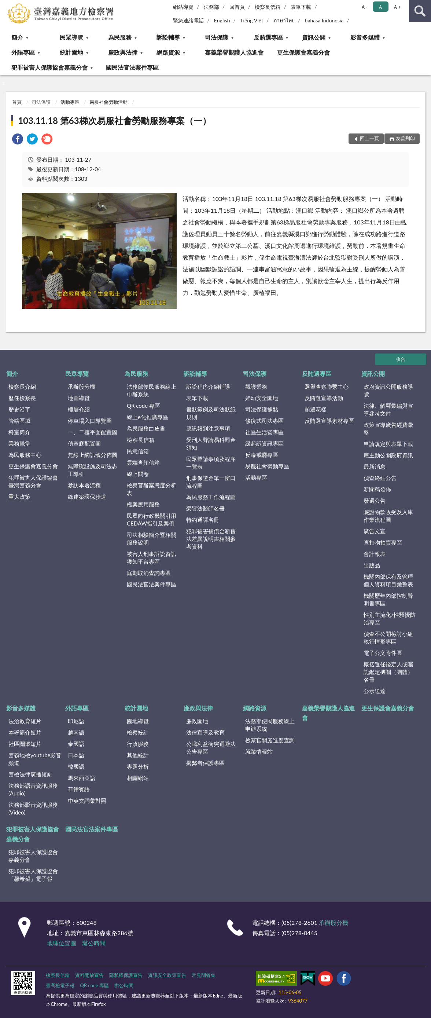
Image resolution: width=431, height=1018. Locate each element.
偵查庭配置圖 (84, 443)
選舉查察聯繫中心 (327, 386)
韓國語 (76, 766)
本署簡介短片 (24, 732)
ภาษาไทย (284, 20)
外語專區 (23, 52)
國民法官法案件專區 (132, 67)
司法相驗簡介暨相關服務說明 (151, 538)
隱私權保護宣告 (126, 975)
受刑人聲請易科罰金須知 (211, 443)
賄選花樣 (316, 409)
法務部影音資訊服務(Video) (33, 808)
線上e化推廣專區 (147, 417)
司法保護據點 (261, 409)
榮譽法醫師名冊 (205, 508)
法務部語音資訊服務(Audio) (33, 789)
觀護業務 (256, 386)
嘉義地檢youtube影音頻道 (34, 759)
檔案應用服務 (143, 504)
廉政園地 (197, 721)
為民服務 (120, 37)
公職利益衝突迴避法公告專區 (211, 747)
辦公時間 (94, 943)
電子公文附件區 (383, 652)
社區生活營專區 (264, 432)
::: (6, 5)
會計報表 (375, 553)
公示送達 (375, 691)
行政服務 (138, 743)
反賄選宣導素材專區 (329, 420)
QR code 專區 (143, 405)
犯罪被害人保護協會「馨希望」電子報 (33, 875)
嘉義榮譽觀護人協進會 (234, 52)
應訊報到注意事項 (208, 428)
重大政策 (19, 496)
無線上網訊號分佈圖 (92, 454)
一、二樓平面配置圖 (92, 432)
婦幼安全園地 (261, 398)
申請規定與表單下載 (388, 443)
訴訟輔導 (168, 37)
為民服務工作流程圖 (211, 497)
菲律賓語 (79, 789)
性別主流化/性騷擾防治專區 (390, 618)
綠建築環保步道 (87, 496)
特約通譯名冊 (202, 519)
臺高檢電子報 (60, 985)
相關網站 (138, 778)
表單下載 (301, 7)
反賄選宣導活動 (324, 398)
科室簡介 (19, 432)
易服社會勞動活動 (108, 102)
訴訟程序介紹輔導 (208, 386)
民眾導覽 (71, 37)
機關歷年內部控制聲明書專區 (388, 599)
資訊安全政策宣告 (167, 975)
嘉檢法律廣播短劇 (30, 774)
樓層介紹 (79, 409)
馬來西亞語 (81, 778)
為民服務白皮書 (146, 428)
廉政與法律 (122, 52)
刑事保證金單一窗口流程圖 (211, 482)
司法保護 (216, 37)
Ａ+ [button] (397, 7)
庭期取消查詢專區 (149, 573)
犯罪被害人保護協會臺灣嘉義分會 (33, 481)
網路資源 (168, 52)
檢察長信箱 (267, 7)
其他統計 (138, 755)
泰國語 (76, 743)
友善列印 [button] (405, 138)
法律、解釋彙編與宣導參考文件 (388, 409)
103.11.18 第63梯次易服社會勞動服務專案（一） (114, 120)
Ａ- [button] (364, 7)
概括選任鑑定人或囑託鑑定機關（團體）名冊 (388, 672)
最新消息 (375, 466)
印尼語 (76, 721)
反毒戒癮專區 (261, 454)
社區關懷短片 (24, 743)
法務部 (211, 7)
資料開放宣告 (89, 975)
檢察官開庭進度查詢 (270, 740)
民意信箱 (138, 451)
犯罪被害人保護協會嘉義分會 (49, 67)
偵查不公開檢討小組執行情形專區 (388, 637)
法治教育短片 (24, 721)
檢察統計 (138, 732)
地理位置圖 (61, 943)
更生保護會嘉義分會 (303, 52)
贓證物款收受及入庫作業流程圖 (388, 516)
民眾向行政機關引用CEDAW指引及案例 (151, 519)
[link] (17, 139)
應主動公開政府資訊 (388, 455)
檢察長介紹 (22, 386)
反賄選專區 (268, 37)
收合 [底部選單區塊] (400, 359)
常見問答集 (204, 975)
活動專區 (70, 102)
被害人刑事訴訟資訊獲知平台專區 (151, 557)
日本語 (76, 755)
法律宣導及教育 (205, 732)
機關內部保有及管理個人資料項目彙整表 (388, 580)
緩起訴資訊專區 (264, 443)
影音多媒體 (365, 37)
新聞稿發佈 (377, 489)
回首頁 (237, 7)
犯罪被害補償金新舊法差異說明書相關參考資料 (211, 539)
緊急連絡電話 (188, 20)
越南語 (76, 732)
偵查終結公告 (380, 478)
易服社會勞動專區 (267, 466)
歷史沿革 (19, 409)
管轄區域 (19, 420)
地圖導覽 (79, 398)
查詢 (420, 11)
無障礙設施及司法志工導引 (92, 470)
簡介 (17, 37)
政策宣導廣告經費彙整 (388, 428)
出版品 (372, 565)
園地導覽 (138, 721)
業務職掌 (19, 443)
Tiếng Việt (251, 20)
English (222, 20)
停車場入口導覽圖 (90, 420)
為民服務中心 (24, 454)
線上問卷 (138, 473)
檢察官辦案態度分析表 (151, 489)
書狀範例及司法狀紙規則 (211, 413)
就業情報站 (259, 751)
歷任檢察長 (22, 398)
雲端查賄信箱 (143, 462)
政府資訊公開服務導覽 (388, 390)
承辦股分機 (81, 386)
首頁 (17, 102)
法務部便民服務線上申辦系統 (151, 390)
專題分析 (138, 766)
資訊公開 (313, 37)
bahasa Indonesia (324, 20)
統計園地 (71, 52)
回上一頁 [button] (369, 138)
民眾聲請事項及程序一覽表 (211, 462)
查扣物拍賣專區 (383, 542)
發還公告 (375, 500)
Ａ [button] (380, 7)
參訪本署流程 (84, 485)
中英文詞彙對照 (87, 800)
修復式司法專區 (264, 420)
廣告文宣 (375, 531)
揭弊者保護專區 (205, 762)
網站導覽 (183, 7)
